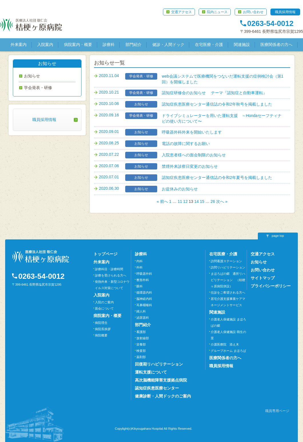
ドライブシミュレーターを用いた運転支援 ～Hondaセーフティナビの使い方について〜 (222, 118)
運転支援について (151, 372)
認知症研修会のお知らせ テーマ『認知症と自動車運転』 (214, 92)
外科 (139, 267)
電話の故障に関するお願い (186, 143)
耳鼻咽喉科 (144, 305)
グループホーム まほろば (228, 350)
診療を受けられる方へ (110, 275)
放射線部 (142, 338)
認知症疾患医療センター (157, 388)
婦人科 (141, 311)
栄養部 (141, 344)
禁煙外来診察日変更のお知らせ (190, 166)
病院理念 (101, 322)
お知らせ (32, 76)
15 (202, 201)
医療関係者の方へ (276, 44)
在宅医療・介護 (209, 44)
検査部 (141, 350)
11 (180, 201)
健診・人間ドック (168, 44)
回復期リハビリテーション (159, 364)
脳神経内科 (144, 298)
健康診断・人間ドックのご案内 (163, 396)
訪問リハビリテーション (228, 267)
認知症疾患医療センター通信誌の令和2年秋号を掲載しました (217, 104)
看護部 (141, 332)
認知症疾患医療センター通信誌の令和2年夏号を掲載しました (217, 177)
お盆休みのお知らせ (180, 189)
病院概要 (101, 335)
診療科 (109, 44)
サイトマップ (263, 278)
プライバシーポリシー (271, 286)
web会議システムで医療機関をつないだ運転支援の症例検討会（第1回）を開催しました (222, 79)
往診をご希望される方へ (228, 292)
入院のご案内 (104, 302)
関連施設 (242, 44)
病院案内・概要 (78, 44)
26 (213, 201)
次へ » (222, 201)
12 (185, 201)
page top (278, 235)
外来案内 (19, 44)
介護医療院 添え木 (225, 344)
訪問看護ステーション (226, 261)
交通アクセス (181, 12)
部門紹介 (133, 44)
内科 (139, 261)
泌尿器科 (142, 317)
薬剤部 (141, 357)
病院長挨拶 (103, 329)
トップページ (105, 254)
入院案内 (45, 44)
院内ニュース (217, 12)
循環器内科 (144, 292)
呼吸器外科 (144, 273)
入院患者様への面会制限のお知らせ (194, 155)
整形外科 (142, 280)
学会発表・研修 (38, 87)
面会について (104, 308)
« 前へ (162, 201)
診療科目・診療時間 (109, 269)
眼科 (139, 286)
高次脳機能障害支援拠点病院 (161, 380)
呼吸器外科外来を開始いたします (192, 132)
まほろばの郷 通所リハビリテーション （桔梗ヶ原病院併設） (228, 280)
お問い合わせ (253, 12)
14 (196, 201)
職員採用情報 (285, 12)
